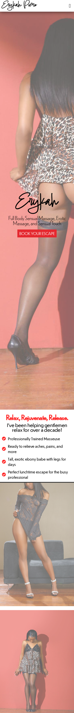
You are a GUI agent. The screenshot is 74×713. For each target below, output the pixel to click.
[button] (70, 6)
